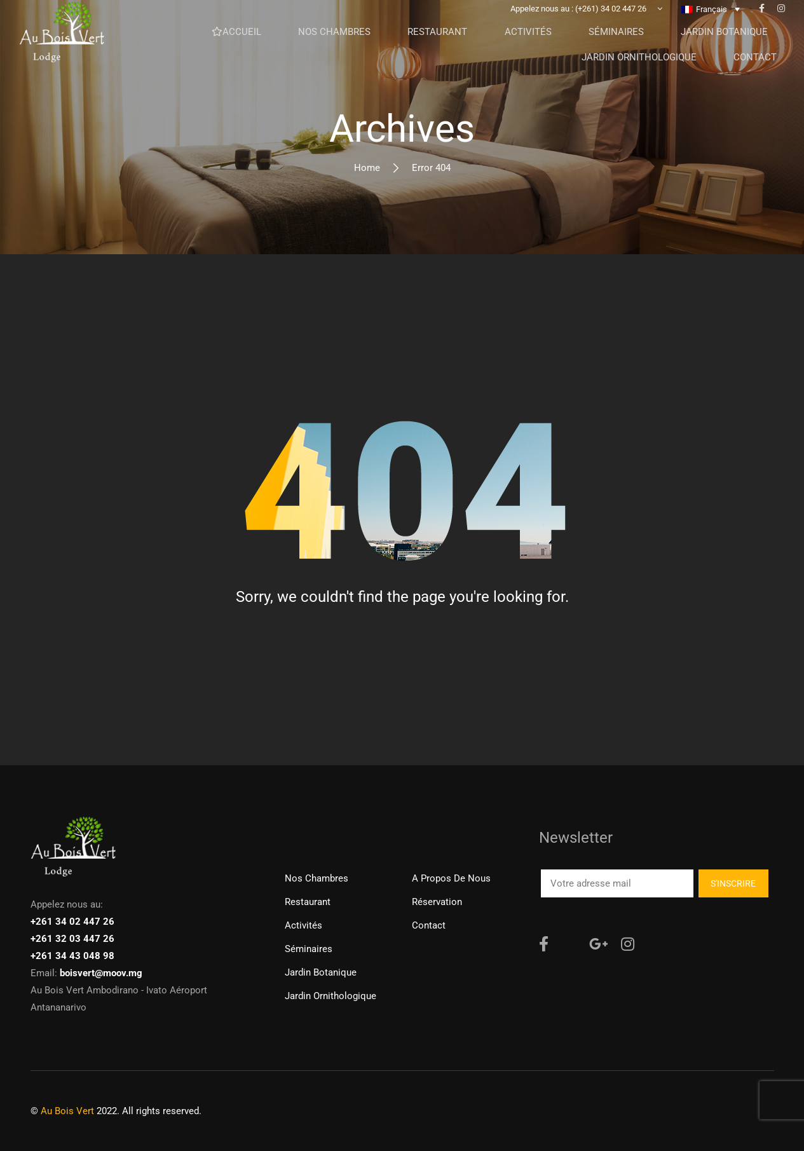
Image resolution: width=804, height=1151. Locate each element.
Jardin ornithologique (330, 996)
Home (367, 168)
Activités (303, 925)
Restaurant (307, 902)
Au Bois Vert (67, 1111)
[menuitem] (710, 18)
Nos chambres (316, 878)
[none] (710, 18)
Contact (429, 925)
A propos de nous (451, 878)
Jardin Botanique (321, 972)
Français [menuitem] (711, 19)
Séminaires (308, 949)
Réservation (437, 902)
